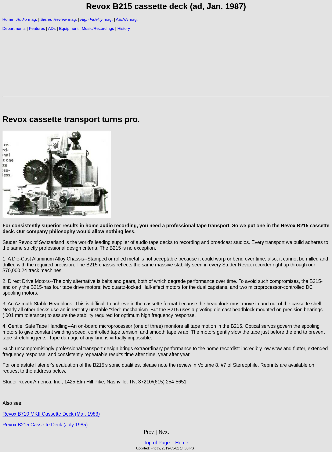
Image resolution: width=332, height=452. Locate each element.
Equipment (69, 28)
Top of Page (157, 442)
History (123, 28)
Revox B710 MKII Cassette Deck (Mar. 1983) (51, 414)
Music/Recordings (98, 28)
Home (7, 19)
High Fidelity (91, 19)
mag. (32, 19)
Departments (14, 28)
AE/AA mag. (127, 19)
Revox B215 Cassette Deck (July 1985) (45, 424)
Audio (22, 19)
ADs (52, 28)
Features (37, 28)
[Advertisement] (130, 62)
